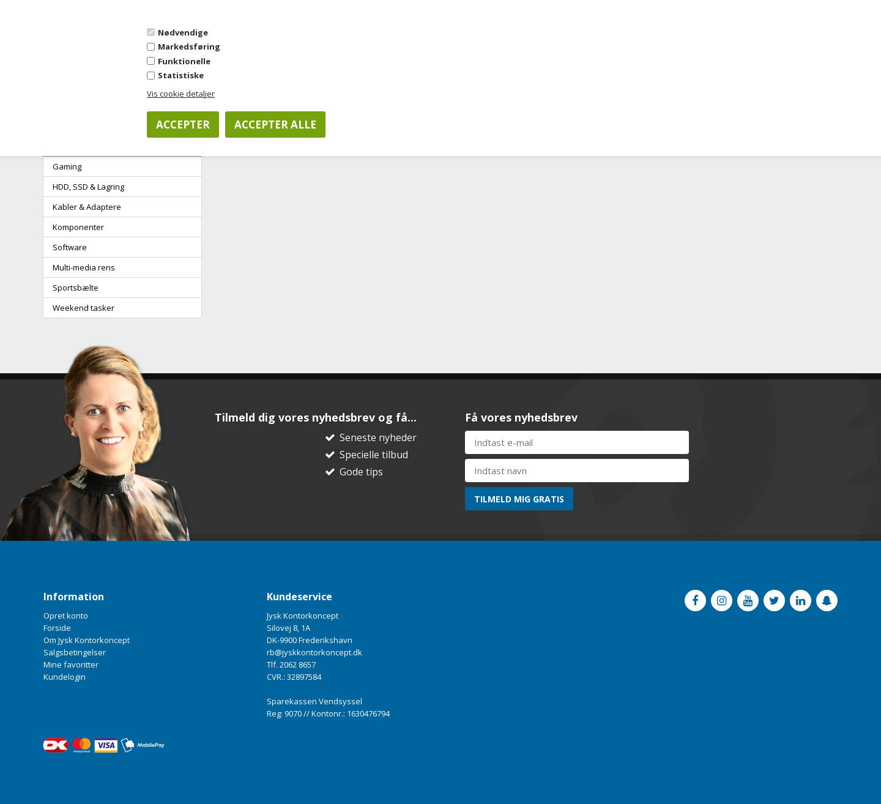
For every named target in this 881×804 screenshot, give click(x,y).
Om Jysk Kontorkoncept (86, 640)
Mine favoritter (71, 664)
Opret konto (65, 615)
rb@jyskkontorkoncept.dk (314, 652)
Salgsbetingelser (74, 652)
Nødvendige (183, 32)
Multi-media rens (84, 267)
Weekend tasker (83, 307)
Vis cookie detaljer (181, 93)
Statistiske (181, 75)
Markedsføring (189, 46)
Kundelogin (64, 676)
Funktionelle (184, 61)
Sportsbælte (76, 287)
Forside (57, 627)
